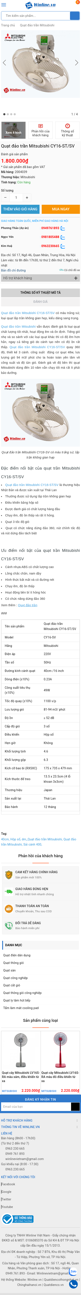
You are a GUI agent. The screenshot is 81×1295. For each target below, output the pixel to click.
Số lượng (7, 190)
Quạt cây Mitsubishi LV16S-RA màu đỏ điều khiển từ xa (60, 1077)
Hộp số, (15, 839)
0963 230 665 (15, 1148)
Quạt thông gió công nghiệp (22, 993)
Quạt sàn (9, 970)
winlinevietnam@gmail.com (24, 1159)
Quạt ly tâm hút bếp (16, 1000)
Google (6, 1192)
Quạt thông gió (13, 963)
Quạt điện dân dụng (16, 955)
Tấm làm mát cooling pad (21, 1008)
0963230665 (50, 246)
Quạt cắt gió (11, 985)
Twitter (6, 1199)
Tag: (4, 833)
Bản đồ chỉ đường (13, 270)
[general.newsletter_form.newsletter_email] (36, 1106)
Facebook (8, 1184)
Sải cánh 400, (32, 844)
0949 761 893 (15, 1153)
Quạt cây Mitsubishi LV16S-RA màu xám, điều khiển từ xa (21, 1077)
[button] (4, 114)
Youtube (7, 1207)
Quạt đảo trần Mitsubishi (37, 25)
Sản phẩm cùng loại (40, 1020)
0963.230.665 (15, 1169)
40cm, (5, 839)
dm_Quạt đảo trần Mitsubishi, (42, 839)
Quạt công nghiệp (15, 978)
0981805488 (50, 237)
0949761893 (50, 228)
